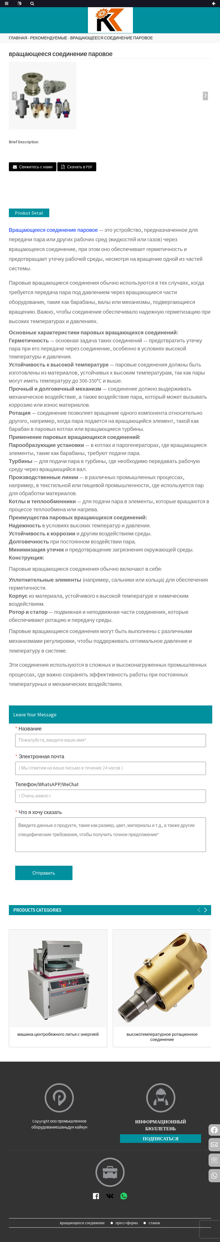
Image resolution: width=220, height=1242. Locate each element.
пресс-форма (127, 1222)
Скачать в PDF (79, 166)
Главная (18, 38)
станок (154, 1222)
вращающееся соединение (82, 1222)
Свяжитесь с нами (35, 166)
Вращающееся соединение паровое (53, 230)
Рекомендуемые (48, 38)
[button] (205, 96)
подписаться (160, 1138)
